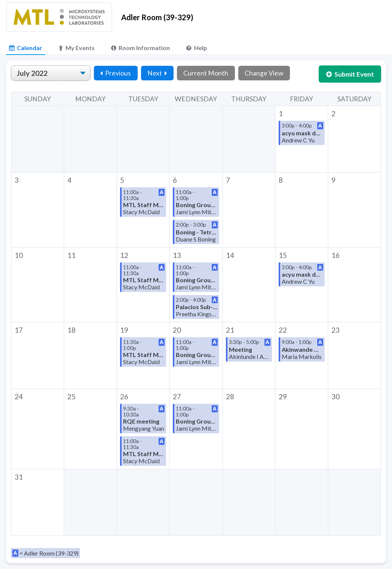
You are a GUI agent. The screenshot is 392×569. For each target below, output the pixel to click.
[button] (301, 139)
